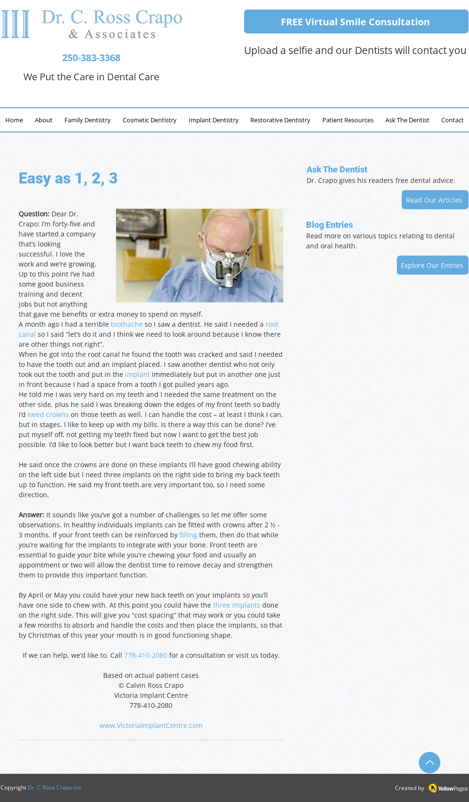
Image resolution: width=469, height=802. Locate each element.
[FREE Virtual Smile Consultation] (356, 21)
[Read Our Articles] (435, 199)
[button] (407, 120)
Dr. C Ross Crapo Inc (55, 787)
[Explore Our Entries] (433, 265)
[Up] (429, 762)
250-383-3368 (91, 57)
